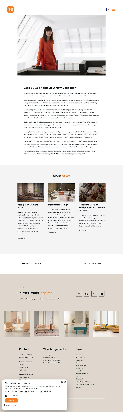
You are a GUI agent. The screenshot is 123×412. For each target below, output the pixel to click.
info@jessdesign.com (26, 357)
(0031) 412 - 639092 (25, 355)
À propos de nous (82, 373)
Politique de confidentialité (85, 384)
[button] (10, 405)
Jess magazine (48, 355)
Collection (79, 360)
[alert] (34, 394)
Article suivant (93, 263)
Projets (78, 363)
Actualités (79, 371)
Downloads (80, 379)
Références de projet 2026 (52, 360)
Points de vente (81, 365)
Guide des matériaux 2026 (52, 363)
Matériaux (79, 368)
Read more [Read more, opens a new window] (37, 388)
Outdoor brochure (49, 357)
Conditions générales (83, 382)
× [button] (65, 382)
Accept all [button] (11, 400)
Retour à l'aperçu (31, 263)
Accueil (78, 355)
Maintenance (80, 357)
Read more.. (21, 238)
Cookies (78, 387)
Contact (78, 376)
